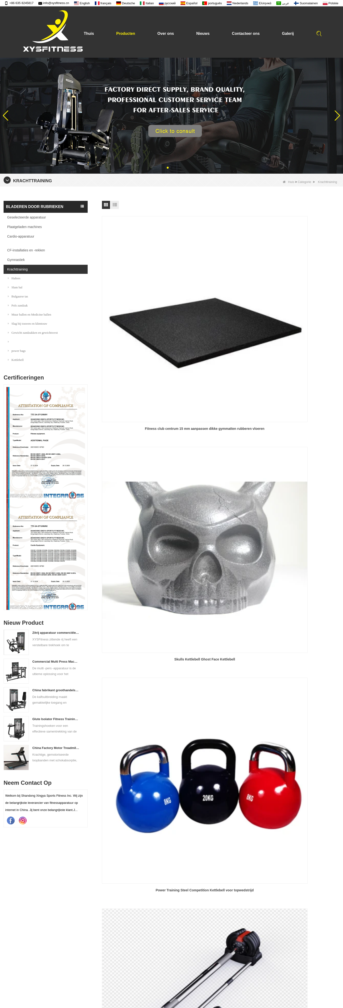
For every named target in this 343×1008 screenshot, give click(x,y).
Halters (14, 278)
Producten (125, 33)
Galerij (288, 33)
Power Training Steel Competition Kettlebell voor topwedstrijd (301, 301)
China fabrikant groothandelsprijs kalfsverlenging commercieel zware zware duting (55, 690)
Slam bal (15, 287)
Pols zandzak (18, 305)
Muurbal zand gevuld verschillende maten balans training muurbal (301, 604)
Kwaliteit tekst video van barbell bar (183, 987)
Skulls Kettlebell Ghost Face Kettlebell (220, 299)
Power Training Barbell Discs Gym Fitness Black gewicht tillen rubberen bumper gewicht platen (220, 403)
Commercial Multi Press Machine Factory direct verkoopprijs (55, 661)
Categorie (304, 182)
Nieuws (203, 33)
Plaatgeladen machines (24, 227)
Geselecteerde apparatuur (26, 217)
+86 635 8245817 (19, 3)
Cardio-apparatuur (20, 236)
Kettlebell (16, 360)
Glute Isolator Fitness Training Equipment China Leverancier (55, 719)
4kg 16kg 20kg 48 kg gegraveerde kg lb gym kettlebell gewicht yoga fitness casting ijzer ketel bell (140, 504)
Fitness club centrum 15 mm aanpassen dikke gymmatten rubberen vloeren (140, 301)
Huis (288, 182)
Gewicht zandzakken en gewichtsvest (33, 332)
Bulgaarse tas (18, 296)
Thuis (89, 33)
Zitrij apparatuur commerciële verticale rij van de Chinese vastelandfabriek (55, 632)
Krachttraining (17, 269)
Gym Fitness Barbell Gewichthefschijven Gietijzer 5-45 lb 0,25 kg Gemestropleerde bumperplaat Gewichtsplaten (220, 504)
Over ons (165, 33)
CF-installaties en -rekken (26, 250)
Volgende (221, 635)
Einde (238, 635)
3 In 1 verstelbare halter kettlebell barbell (140, 400)
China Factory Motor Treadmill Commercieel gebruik (55, 748)
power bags (17, 351)
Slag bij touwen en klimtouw (27, 323)
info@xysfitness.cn (53, 3)
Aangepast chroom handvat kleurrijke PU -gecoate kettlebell (139, 604)
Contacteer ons (246, 33)
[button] (168, 168)
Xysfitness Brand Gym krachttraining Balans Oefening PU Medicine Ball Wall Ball (301, 402)
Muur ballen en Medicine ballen (29, 314)
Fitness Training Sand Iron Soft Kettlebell (220, 601)
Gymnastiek (16, 260)
